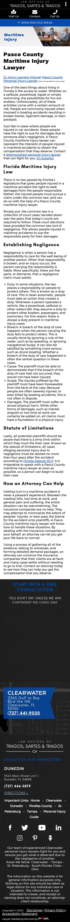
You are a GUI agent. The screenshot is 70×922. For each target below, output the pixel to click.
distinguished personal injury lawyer (33, 155)
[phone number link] (56, 12)
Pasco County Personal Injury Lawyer (33, 79)
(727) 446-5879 (17, 786)
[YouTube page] (41, 828)
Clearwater (54, 800)
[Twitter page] (25, 828)
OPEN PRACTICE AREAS (35, 22)
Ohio (35, 869)
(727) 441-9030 (24, 713)
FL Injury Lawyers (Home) (22, 77)
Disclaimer (35, 910)
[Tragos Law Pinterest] (35, 838)
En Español (45, 158)
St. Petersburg (18, 865)
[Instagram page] (20, 838)
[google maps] (14, 12)
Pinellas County (40, 806)
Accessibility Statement (19, 914)
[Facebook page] (10, 828)
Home (35, 800)
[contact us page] (35, 12)
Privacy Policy (55, 910)
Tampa (32, 811)
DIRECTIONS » (16, 793)
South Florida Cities (46, 865)
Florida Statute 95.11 (38, 461)
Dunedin (16, 806)
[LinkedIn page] (58, 828)
